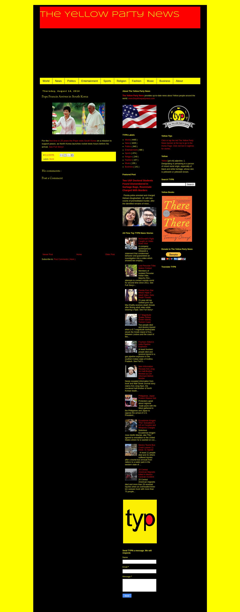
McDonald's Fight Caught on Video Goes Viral (146, 241)
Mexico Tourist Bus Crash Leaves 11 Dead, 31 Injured (146, 447)
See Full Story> (56, 147)
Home (79, 254)
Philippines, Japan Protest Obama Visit (147, 397)
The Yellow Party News (110, 15)
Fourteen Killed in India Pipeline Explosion (146, 344)
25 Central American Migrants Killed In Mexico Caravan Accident (146, 473)
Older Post (110, 254)
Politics (71, 81)
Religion (121, 81)
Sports (107, 81)
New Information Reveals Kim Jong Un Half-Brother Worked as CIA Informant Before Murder (146, 372)
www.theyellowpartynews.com (141, 98)
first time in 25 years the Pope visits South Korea (72, 140)
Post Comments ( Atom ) (65, 259)
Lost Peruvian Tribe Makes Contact (146, 267)
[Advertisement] (120, 53)
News (58, 81)
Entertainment (89, 81)
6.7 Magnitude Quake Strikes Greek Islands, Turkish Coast (144, 318)
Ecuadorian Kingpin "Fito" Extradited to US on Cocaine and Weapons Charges (147, 424)
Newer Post (48, 254)
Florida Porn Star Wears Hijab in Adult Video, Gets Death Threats (146, 294)
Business (164, 81)
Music (150, 81)
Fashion (136, 81)
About (179, 81)
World (46, 81)
